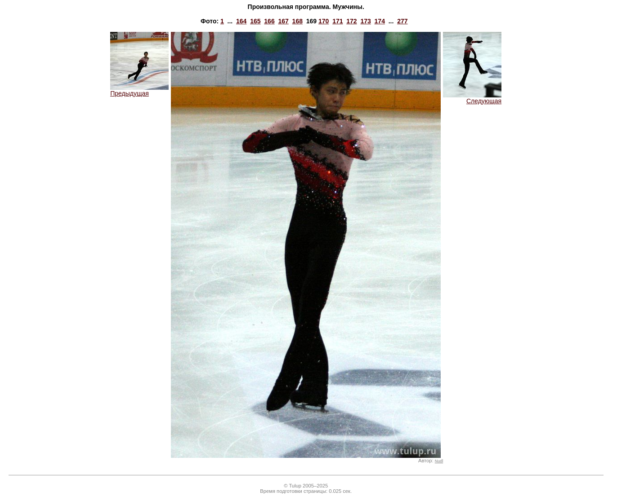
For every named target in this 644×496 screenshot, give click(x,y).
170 (323, 21)
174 (380, 21)
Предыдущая (139, 90)
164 (241, 21)
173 (365, 21)
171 (337, 21)
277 (402, 21)
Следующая (472, 98)
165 (255, 21)
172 (351, 21)
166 (269, 21)
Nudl (439, 461)
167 (283, 21)
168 (297, 21)
